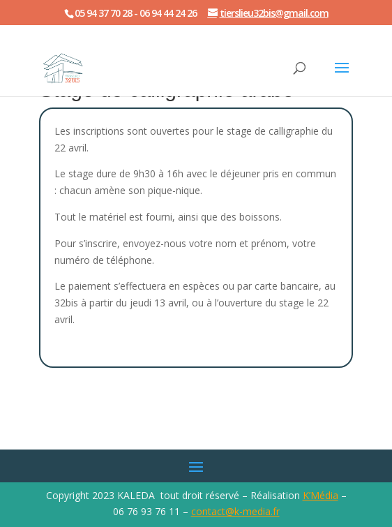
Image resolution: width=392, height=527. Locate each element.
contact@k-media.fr (235, 511)
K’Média (320, 495)
